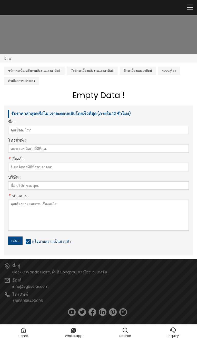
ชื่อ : (11, 122)
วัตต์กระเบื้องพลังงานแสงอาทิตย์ (92, 70)
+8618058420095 (27, 300)
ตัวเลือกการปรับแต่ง (21, 81)
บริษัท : (14, 177)
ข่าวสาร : (18, 196)
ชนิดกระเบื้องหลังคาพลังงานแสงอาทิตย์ (34, 70)
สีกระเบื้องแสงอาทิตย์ (138, 70)
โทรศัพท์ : (17, 140)
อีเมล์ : (15, 159)
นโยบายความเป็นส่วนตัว (51, 241)
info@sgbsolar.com (30, 286)
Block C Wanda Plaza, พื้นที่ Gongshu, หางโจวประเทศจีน (59, 272)
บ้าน (7, 58)
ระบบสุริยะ (169, 70)
